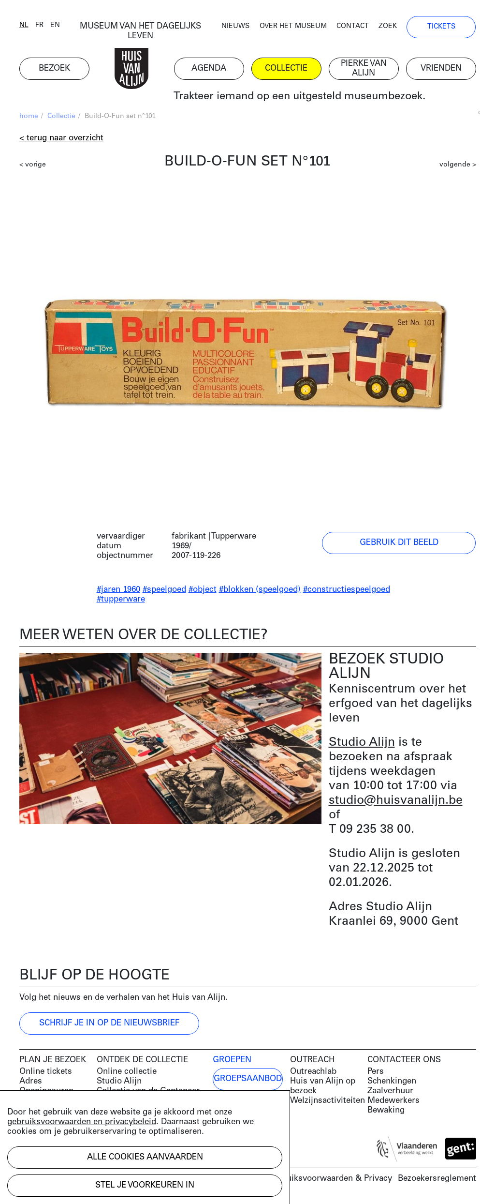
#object (203, 590)
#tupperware (121, 599)
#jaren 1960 (118, 590)
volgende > (457, 164)
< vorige (32, 164)
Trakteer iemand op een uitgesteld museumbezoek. (299, 96)
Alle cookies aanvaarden (145, 1157)
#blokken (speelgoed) (260, 590)
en (55, 25)
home (28, 116)
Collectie (61, 116)
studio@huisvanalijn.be (396, 801)
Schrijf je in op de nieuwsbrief (109, 1023)
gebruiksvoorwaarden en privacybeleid (81, 1122)
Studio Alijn (362, 743)
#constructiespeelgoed (346, 590)
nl (24, 25)
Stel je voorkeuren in (144, 1185)
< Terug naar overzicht (61, 138)
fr (39, 25)
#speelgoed (164, 590)
